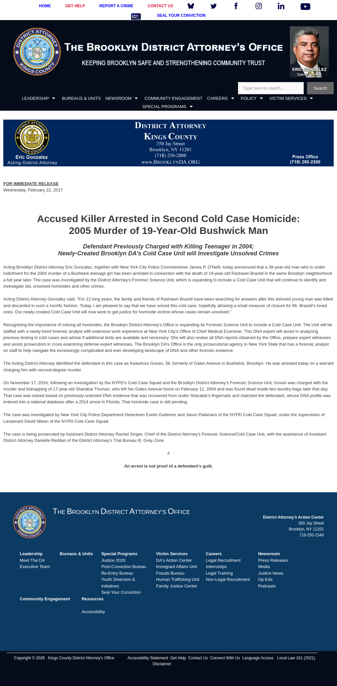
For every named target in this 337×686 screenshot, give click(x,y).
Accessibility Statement (147, 658)
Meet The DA (32, 560)
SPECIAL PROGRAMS (164, 106)
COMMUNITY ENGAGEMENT (173, 98)
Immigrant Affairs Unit (176, 566)
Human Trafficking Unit (177, 579)
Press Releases (273, 560)
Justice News (270, 573)
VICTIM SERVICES (288, 98)
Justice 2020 (113, 560)
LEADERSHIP (35, 98)
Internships (216, 566)
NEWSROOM (118, 98)
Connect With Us (225, 658)
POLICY (249, 98)
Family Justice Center (176, 586)
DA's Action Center (174, 560)
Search (320, 88)
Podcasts (266, 586)
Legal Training (219, 573)
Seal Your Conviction (121, 592)
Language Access (257, 658)
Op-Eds (265, 579)
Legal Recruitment (223, 560)
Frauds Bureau (170, 573)
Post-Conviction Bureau (123, 566)
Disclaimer (162, 664)
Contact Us (198, 658)
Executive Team (35, 566)
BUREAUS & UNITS (81, 98)
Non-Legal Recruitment (228, 579)
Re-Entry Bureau (117, 573)
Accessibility (93, 611)
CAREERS (217, 98)
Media (264, 566)
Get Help (178, 658)
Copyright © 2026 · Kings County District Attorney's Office (64, 658)
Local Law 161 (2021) (296, 658)
